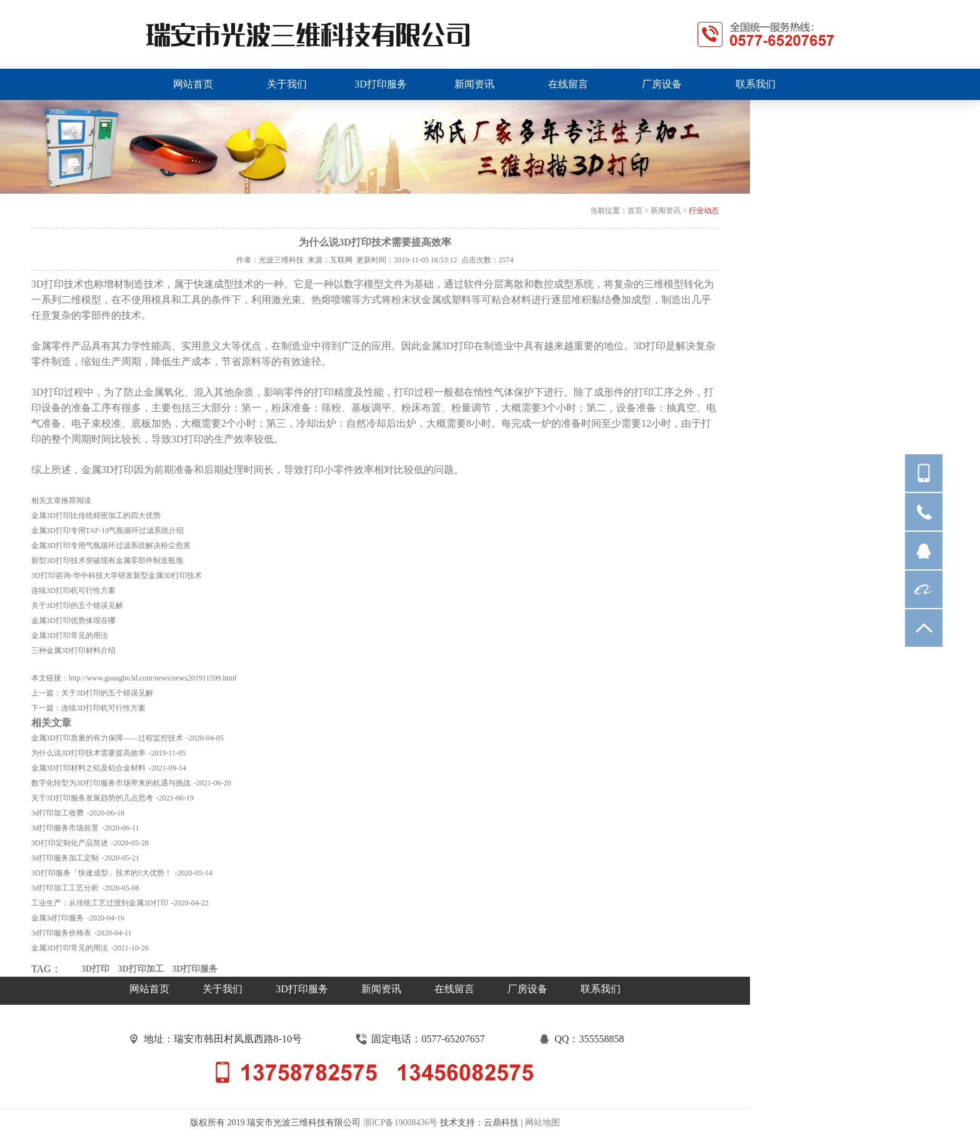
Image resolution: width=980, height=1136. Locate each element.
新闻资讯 (666, 210)
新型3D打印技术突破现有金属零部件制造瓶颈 (107, 560)
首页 (635, 210)
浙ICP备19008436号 (400, 1122)
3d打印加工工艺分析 (65, 888)
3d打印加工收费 (57, 813)
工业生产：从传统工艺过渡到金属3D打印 (99, 903)
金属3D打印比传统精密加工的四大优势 (96, 515)
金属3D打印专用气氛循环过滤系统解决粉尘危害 (111, 545)
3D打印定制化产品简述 (69, 843)
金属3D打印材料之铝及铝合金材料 (88, 768)
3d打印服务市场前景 (65, 828)
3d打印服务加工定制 (65, 858)
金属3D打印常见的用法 (69, 635)
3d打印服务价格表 (61, 933)
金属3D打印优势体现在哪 (73, 620)
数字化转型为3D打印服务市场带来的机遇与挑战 (111, 783)
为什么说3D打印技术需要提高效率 (88, 753)
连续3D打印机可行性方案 (73, 590)
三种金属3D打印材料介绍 (73, 650)
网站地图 (542, 1122)
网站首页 (149, 989)
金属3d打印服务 (57, 918)
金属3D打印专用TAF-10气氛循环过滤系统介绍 (107, 530)
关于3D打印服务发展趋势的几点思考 (92, 798)
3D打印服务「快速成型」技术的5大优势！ (101, 873)
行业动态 (704, 210)
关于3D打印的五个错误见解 (77, 605)
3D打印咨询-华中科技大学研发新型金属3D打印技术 (116, 575)
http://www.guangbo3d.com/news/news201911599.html (152, 678)
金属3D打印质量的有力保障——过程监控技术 (107, 738)
